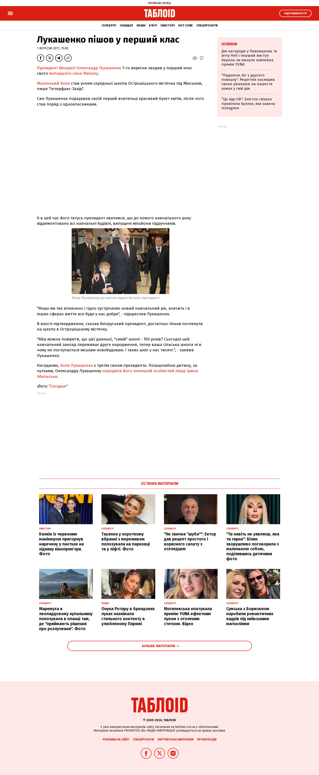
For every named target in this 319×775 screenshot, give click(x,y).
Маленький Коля (53, 83)
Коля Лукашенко (76, 365)
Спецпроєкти (207, 25)
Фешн (140, 25)
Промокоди (207, 739)
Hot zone (185, 25)
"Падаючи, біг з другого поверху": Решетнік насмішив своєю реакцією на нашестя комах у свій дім (248, 82)
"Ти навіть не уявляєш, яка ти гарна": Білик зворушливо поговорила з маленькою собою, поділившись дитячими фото (252, 546)
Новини (229, 44)
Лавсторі (167, 25)
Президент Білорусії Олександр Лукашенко (79, 67)
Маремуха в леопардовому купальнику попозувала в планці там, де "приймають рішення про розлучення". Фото (66, 618)
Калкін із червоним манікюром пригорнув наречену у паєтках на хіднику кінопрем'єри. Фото (61, 544)
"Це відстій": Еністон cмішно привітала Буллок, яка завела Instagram (248, 103)
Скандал (126, 25)
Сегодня (58, 386)
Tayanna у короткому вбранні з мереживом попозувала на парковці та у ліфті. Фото (125, 541)
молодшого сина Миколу (73, 73)
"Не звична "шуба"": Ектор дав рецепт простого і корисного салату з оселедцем (190, 541)
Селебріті (109, 25)
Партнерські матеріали (175, 739)
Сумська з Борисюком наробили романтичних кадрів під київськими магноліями (249, 616)
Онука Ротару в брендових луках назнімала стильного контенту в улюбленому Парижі (128, 616)
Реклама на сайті (116, 739)
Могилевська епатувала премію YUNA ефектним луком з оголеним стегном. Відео (188, 616)
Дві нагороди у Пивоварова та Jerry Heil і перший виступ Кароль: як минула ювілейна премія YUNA (249, 58)
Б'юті (153, 25)
